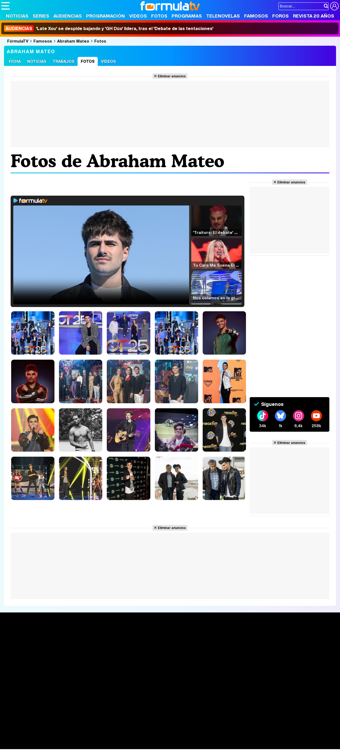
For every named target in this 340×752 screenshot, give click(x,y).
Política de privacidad (75, 700)
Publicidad (181, 700)
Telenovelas (223, 15)
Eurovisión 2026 (219, 654)
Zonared (135, 745)
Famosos (256, 15)
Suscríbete (283, 657)
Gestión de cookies (151, 700)
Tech (70, 745)
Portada (14, 638)
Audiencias (67, 15)
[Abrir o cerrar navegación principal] (5, 6)
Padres (94, 738)
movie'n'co (138, 731)
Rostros (280, 638)
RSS (218, 700)
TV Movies (80, 655)
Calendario (81, 644)
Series (41, 15)
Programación (105, 15)
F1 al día (85, 745)
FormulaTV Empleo (56, 731)
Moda (48, 738)
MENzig (36, 745)
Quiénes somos (16, 700)
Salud (109, 738)
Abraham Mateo (73, 41)
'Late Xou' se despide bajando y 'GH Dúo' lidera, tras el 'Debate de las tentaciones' (108, 28)
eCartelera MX (112, 731)
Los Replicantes (44, 723)
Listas (76, 649)
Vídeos (138, 15)
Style (51, 745)
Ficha (15, 61)
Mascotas (176, 738)
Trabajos (63, 61)
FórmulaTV (17, 41)
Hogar (146, 738)
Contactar (202, 700)
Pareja (79, 738)
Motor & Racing (110, 745)
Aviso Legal (43, 700)
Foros (280, 15)
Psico (159, 738)
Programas (187, 15)
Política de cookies (114, 700)
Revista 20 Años (313, 15)
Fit (135, 738)
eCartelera (86, 731)
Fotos (159, 15)
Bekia (35, 738)
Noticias (17, 15)
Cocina (123, 738)
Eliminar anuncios (172, 76)
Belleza (63, 738)
